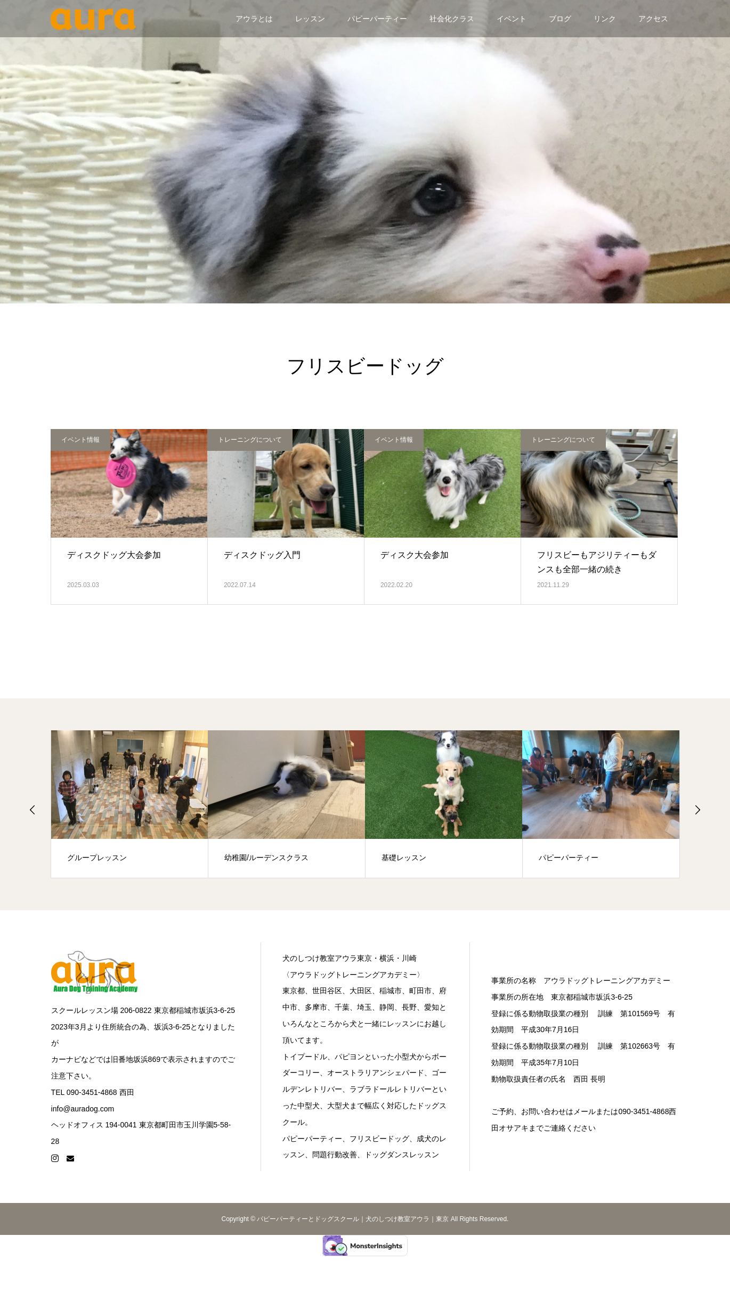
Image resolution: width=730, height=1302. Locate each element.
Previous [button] (32, 809)
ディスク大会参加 (414, 554)
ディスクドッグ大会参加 (114, 554)
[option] (129, 804)
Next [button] (697, 809)
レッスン (310, 18)
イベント (511, 18)
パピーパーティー (377, 18)
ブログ (560, 18)
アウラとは (254, 18)
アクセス (653, 18)
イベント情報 (80, 439)
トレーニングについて (250, 439)
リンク (605, 18)
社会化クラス (451, 18)
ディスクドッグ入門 (262, 554)
